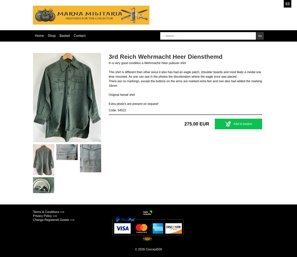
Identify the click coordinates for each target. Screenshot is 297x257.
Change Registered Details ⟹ (53, 219)
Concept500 (154, 249)
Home (39, 36)
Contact (79, 36)
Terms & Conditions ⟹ (48, 212)
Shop (52, 36)
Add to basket (238, 124)
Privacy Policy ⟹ (45, 216)
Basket (64, 36)
